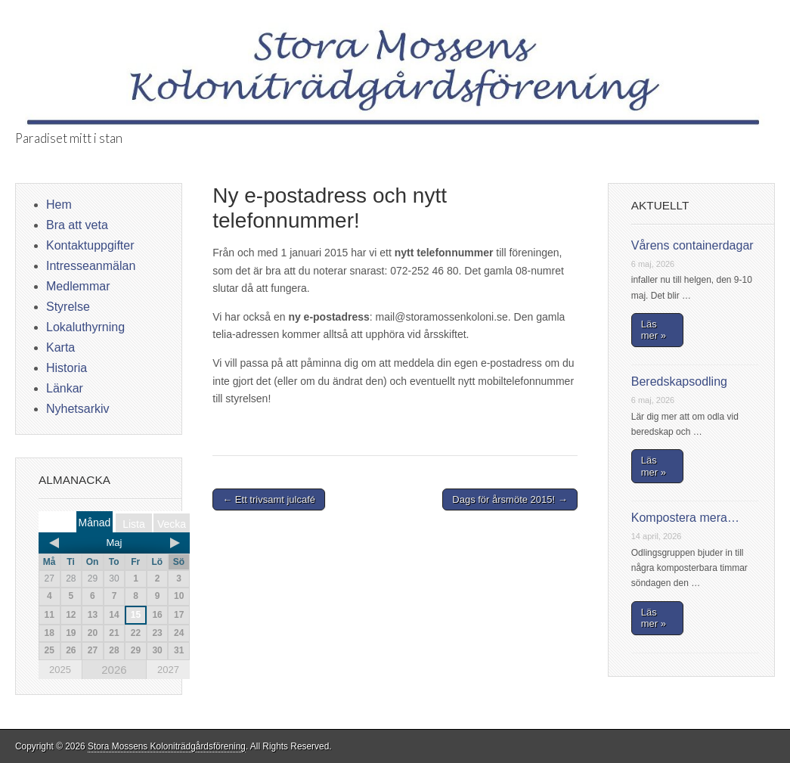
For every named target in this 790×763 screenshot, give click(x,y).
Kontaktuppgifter (90, 245)
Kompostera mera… (685, 517)
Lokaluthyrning (85, 327)
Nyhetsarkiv (78, 408)
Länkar (64, 388)
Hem (59, 204)
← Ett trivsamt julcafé (268, 499)
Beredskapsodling (679, 381)
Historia (66, 367)
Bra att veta (77, 225)
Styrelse (68, 306)
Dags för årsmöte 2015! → (509, 499)
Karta (60, 347)
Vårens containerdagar (692, 245)
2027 (168, 669)
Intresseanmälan (90, 265)
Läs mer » (653, 330)
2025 (60, 669)
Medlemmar (78, 286)
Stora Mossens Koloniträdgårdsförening (167, 746)
